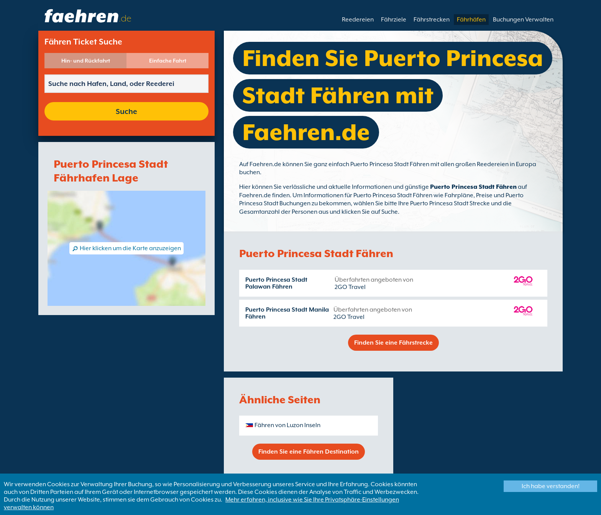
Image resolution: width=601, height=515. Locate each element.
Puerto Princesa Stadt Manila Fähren (287, 313)
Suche (126, 111)
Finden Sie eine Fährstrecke (393, 342)
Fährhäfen (471, 19)
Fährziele (393, 19)
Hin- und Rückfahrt (85, 61)
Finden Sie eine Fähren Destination (308, 451)
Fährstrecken (432, 19)
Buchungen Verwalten (523, 19)
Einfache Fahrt (167, 61)
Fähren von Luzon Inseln (287, 425)
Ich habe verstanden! (551, 486)
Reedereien (358, 19)
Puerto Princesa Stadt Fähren (473, 186)
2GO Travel (350, 287)
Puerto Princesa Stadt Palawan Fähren (276, 283)
